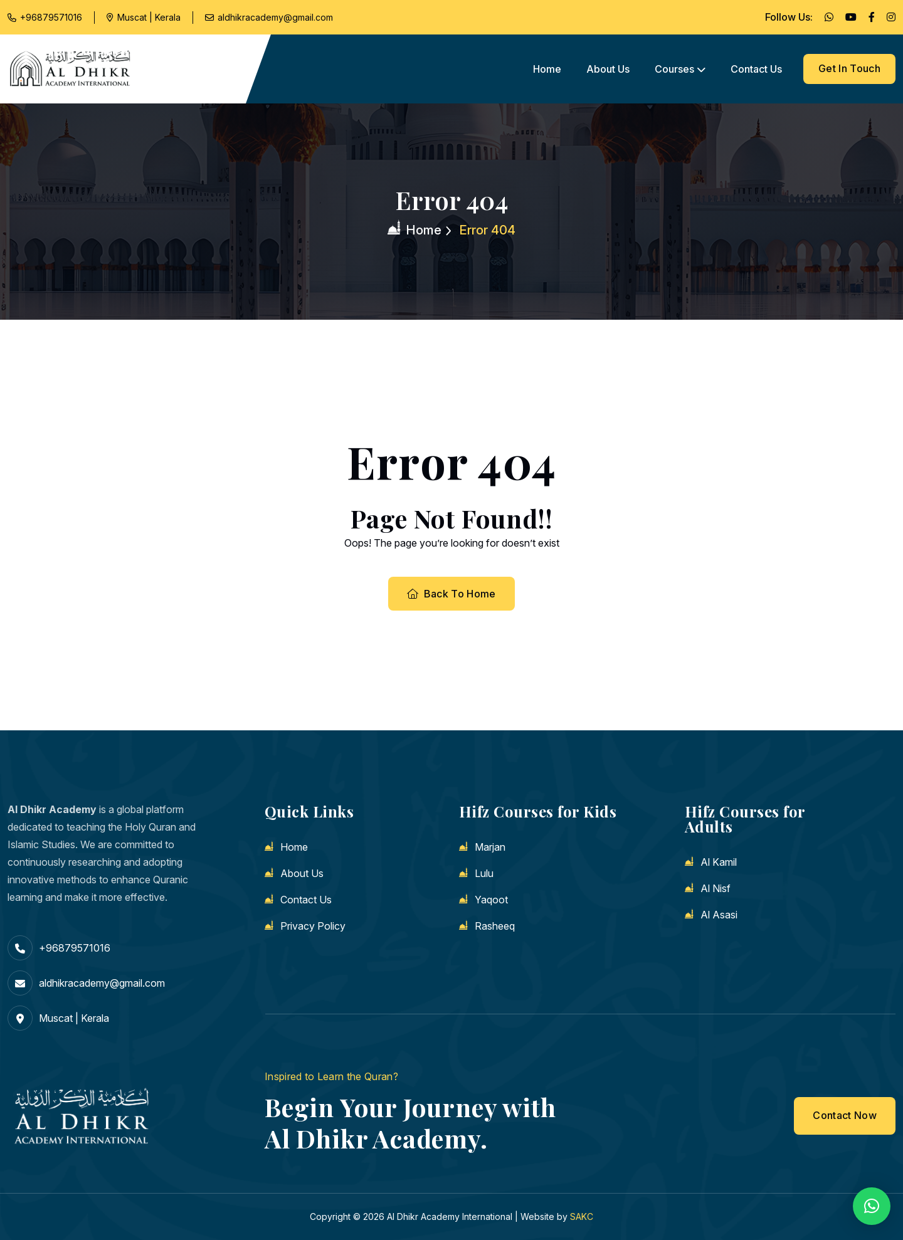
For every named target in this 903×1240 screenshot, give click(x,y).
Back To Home (451, 593)
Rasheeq (495, 926)
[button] (871, 1206)
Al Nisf (715, 888)
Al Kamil (718, 862)
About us (608, 69)
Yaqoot (491, 899)
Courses (674, 69)
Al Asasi (718, 914)
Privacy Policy (313, 926)
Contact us (756, 69)
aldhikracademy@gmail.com (275, 17)
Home (547, 69)
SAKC (581, 1216)
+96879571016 (51, 17)
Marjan (490, 847)
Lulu (484, 873)
